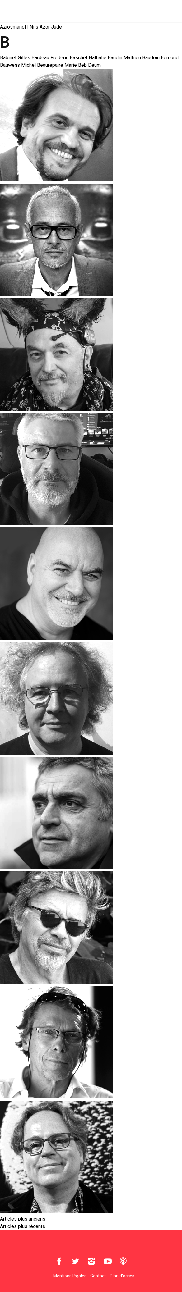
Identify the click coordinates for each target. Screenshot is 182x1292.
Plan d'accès (122, 1275)
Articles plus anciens (22, 1219)
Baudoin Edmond (160, 58)
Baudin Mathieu (124, 58)
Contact (98, 1275)
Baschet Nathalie (88, 58)
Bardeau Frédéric (49, 58)
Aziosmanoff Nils (19, 27)
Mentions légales (69, 1275)
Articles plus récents (22, 1226)
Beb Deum (89, 65)
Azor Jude (51, 27)
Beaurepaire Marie (57, 65)
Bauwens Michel (18, 65)
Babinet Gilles (15, 58)
